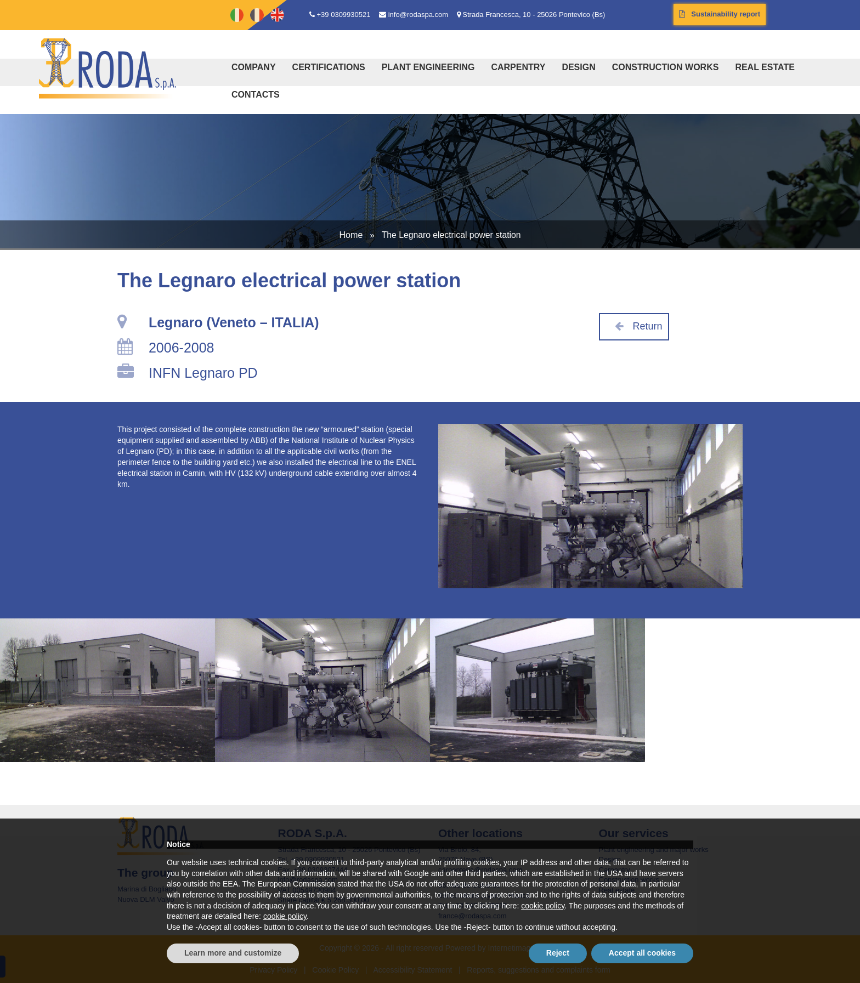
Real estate (764, 67)
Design (578, 67)
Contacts (255, 94)
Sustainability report (719, 14)
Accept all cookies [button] (642, 952)
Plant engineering (428, 67)
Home (351, 235)
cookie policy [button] (542, 905)
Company (253, 67)
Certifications (328, 67)
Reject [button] (557, 952)
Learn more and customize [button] (232, 952)
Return (634, 326)
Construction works (665, 67)
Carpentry (518, 67)
